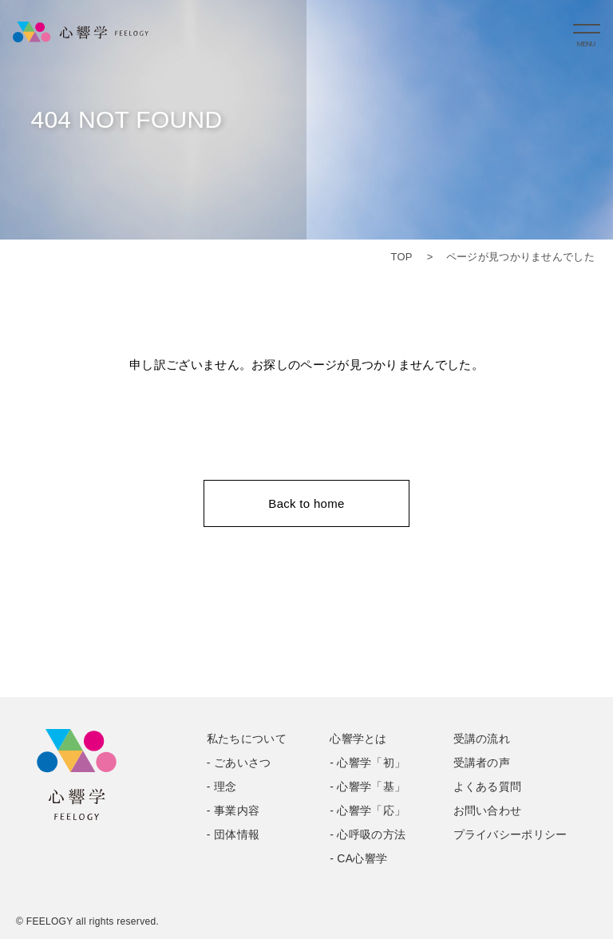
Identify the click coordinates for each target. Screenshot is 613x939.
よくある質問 (487, 786)
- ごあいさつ (239, 762)
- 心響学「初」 (367, 762)
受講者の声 (482, 762)
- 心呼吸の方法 (367, 834)
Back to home (306, 503)
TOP (401, 257)
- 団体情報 (233, 834)
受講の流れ (482, 738)
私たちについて (247, 738)
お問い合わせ (487, 810)
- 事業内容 (233, 810)
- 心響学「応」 (367, 810)
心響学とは (358, 738)
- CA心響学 (358, 858)
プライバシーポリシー (510, 834)
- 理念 (222, 786)
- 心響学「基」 (367, 786)
